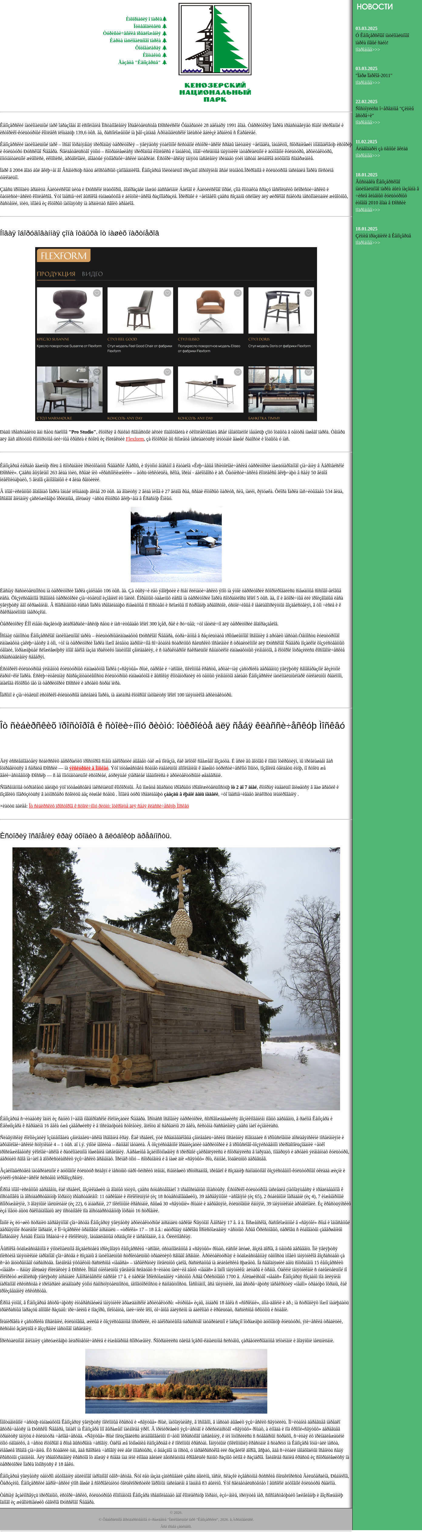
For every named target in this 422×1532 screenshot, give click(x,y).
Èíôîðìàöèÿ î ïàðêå (144, 19)
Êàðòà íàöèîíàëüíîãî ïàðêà (135, 40)
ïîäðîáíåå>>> (368, 49)
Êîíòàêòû (152, 55)
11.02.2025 (366, 141)
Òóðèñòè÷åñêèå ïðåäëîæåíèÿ (132, 33)
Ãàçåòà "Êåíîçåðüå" (139, 62)
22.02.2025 (366, 101)
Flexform (135, 438)
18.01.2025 (366, 174)
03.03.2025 (366, 28)
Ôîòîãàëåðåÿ (148, 47)
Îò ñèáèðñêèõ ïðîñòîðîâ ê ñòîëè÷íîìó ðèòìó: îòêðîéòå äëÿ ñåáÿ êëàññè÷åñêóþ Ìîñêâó (109, 806)
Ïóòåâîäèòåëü (147, 26)
